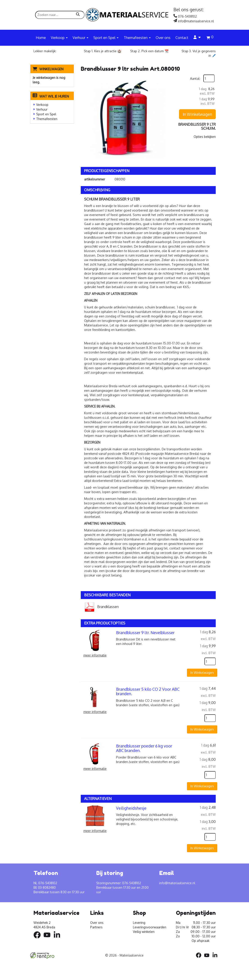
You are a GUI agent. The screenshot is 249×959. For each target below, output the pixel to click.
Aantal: (195, 78)
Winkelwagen (51, 69)
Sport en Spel (46, 114)
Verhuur (41, 109)
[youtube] (48, 939)
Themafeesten (46, 119)
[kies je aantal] (210, 661)
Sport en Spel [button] (106, 37)
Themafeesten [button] (137, 37)
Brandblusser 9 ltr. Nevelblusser (145, 632)
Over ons (163, 37)
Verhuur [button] (80, 37)
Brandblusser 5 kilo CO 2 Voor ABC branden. (147, 691)
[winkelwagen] (210, 38)
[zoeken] (78, 14)
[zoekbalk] (60, 15)
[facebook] (38, 939)
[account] (197, 38)
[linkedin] (58, 939)
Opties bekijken (205, 137)
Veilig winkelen (144, 932)
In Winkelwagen (197, 114)
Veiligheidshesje (131, 808)
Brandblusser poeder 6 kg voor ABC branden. (144, 748)
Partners (96, 927)
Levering (139, 923)
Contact (181, 37)
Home (41, 37)
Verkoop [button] (59, 37)
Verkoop (42, 105)
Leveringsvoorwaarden (149, 927)
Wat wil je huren (51, 96)
